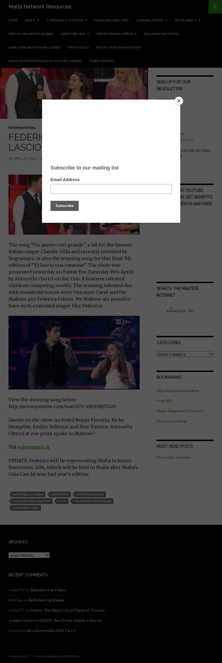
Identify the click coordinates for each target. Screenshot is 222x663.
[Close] (179, 101)
